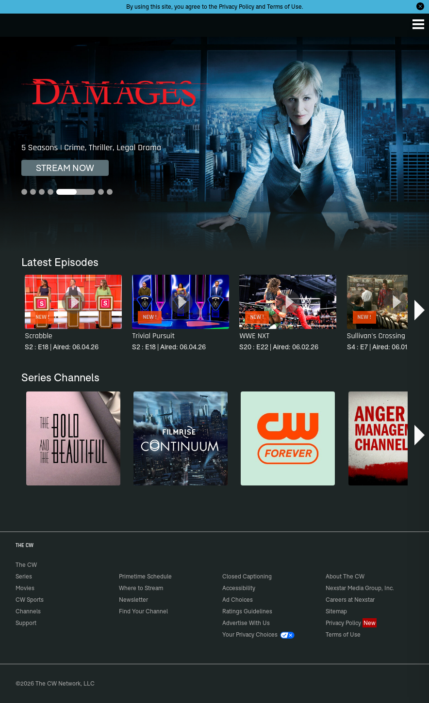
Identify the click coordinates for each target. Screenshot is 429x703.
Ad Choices (237, 599)
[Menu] (418, 24)
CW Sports (30, 599)
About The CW (345, 576)
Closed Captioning (247, 576)
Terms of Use (284, 6)
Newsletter (133, 599)
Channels (28, 611)
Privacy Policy (236, 6)
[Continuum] (180, 438)
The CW (17, 22)
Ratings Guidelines (247, 611)
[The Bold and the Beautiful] (73, 438)
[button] (420, 310)
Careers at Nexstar (350, 599)
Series (24, 576)
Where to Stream (141, 588)
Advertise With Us (246, 622)
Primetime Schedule (145, 576)
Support (26, 622)
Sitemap (336, 611)
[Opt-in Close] (420, 6)
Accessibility (238, 588)
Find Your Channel (143, 611)
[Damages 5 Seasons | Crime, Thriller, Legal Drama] (214, 144)
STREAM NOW (65, 167)
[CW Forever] (287, 438)
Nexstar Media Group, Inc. (360, 588)
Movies (25, 588)
